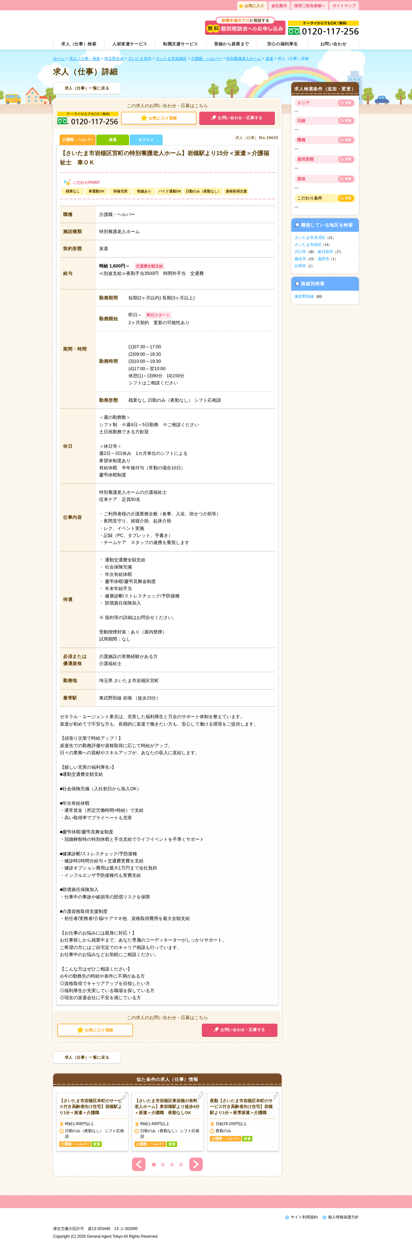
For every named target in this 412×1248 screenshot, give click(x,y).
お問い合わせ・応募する (240, 118)
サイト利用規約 (304, 1217)
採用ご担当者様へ (309, 6)
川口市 (300, 251)
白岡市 (300, 266)
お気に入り (254, 6)
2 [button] (163, 1165)
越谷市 (300, 259)
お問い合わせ (333, 44)
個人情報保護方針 (343, 1217)
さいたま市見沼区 (310, 237)
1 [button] (154, 1165)
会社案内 (279, 6)
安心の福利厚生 (282, 44)
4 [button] (181, 1165)
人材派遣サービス (129, 44)
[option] (92, 1122)
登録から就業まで (231, 44)
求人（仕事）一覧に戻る (87, 88)
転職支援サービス (180, 44)
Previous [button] (138, 1164)
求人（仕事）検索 (78, 44)
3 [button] (172, 1165)
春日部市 (325, 251)
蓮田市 (323, 259)
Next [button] (196, 1164)
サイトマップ (344, 6)
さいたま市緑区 (308, 244)
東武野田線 (304, 296)
